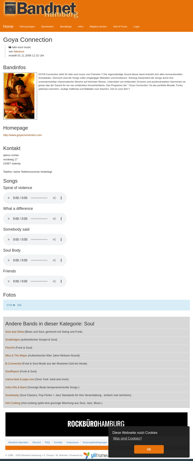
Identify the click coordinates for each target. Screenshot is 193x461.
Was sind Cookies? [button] (127, 438)
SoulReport (12, 371)
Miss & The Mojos (16, 355)
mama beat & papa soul (19, 379)
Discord (36, 442)
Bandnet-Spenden (18, 442)
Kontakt (58, 442)
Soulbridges (12, 339)
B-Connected (13, 363)
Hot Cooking (13, 403)
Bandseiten (47, 26)
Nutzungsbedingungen (95, 442)
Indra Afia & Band (16, 387)
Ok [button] (149, 449)
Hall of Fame (120, 26)
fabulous (19, 51)
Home (8, 26)
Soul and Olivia (14, 331)
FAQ (47, 442)
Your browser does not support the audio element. (35, 198)
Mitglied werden (98, 26)
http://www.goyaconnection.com (22, 135)
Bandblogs (66, 26)
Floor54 (10, 347)
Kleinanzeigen (27, 26)
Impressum (72, 442)
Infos (80, 26)
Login (136, 26)
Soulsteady (12, 395)
